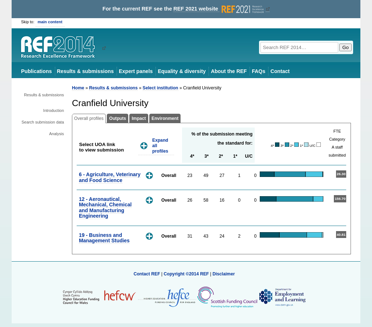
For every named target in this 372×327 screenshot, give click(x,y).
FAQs (258, 71)
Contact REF (147, 273)
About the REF (229, 71)
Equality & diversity (182, 71)
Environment (164, 118)
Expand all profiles (160, 145)
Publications (36, 71)
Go (345, 47)
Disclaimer (224, 273)
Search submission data (42, 122)
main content (50, 22)
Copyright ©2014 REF (186, 273)
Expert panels (136, 71)
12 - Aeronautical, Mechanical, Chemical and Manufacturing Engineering (105, 207)
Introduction (53, 110)
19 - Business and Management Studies (104, 237)
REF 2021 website (219, 9)
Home (78, 87)
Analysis (56, 134)
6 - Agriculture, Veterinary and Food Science (110, 177)
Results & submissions (85, 71)
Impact (139, 118)
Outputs (117, 118)
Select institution (160, 87)
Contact (280, 71)
